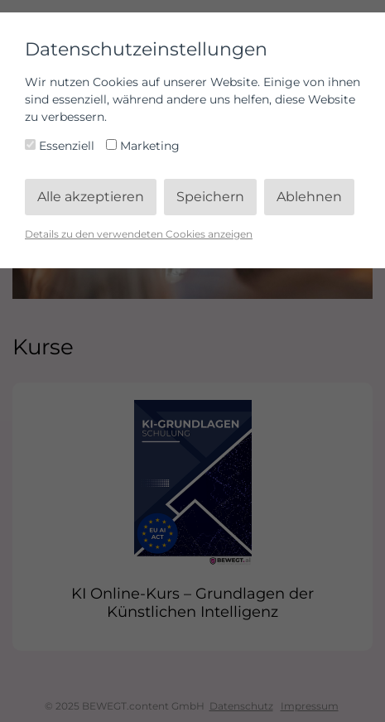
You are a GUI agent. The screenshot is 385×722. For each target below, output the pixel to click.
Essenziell (61, 145)
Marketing (143, 145)
